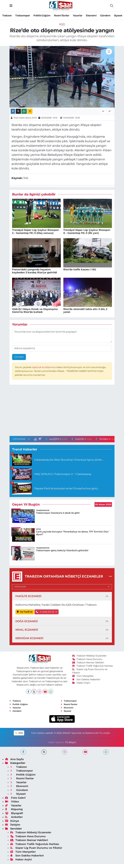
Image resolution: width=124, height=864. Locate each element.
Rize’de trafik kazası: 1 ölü (79, 269)
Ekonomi (91, 15)
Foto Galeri (15, 797)
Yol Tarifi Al (25, 611)
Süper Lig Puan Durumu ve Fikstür (36, 847)
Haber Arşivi (81, 682)
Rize (62, 24)
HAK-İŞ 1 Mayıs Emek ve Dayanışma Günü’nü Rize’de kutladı (35, 310)
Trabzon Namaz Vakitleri (88, 662)
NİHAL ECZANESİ (26, 629)
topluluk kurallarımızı (44, 367)
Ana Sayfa (14, 759)
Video (12, 801)
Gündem (105, 15)
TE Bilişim (70, 742)
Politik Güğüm (41, 15)
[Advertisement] (62, 411)
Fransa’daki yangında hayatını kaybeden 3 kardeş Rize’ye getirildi (34, 271)
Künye (12, 820)
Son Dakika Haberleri (86, 679)
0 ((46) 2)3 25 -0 (46, 611)
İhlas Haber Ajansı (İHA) (25, 117)
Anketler (14, 816)
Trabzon (7, 15)
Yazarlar (77, 15)
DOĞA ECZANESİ (26, 621)
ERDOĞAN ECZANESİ (29, 638)
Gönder (19, 356)
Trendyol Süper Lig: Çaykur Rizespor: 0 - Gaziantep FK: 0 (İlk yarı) (86, 231)
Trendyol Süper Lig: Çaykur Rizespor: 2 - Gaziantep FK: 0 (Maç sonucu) (35, 231)
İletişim (12, 824)
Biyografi (14, 813)
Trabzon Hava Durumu (87, 659)
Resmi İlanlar (61, 15)
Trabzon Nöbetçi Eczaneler (89, 655)
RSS (19, 733)
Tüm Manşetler (83, 676)
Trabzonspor (22, 15)
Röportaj (14, 809)
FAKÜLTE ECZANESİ (28, 596)
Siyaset (118, 15)
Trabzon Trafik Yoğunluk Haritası (92, 665)
